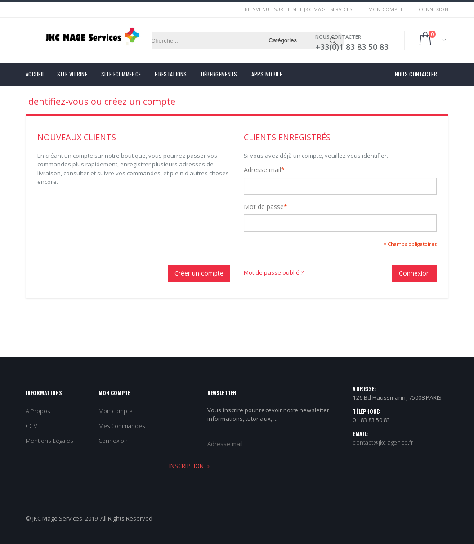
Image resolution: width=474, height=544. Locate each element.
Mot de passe (264, 207)
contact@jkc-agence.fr (383, 442)
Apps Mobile (266, 74)
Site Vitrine (72, 74)
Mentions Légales (49, 441)
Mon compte (386, 9)
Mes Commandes (121, 426)
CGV (31, 426)
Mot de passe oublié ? (274, 272)
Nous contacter (416, 74)
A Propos (38, 411)
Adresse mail (262, 170)
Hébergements (219, 74)
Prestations (171, 74)
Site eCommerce (121, 74)
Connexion (433, 9)
